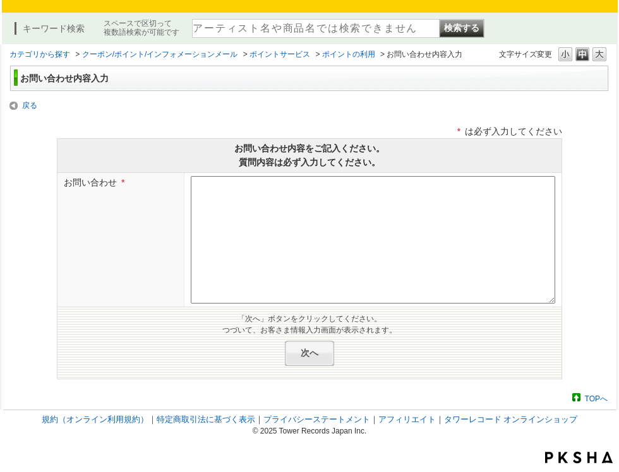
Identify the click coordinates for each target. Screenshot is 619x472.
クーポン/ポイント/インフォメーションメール (160, 54)
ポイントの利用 (348, 54)
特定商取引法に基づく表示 (206, 419)
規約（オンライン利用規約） (95, 419)
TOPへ (596, 398)
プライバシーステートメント (316, 419)
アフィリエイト (407, 419)
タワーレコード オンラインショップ (511, 419)
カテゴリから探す (39, 54)
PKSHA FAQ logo (579, 457)
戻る (29, 105)
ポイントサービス (279, 54)
